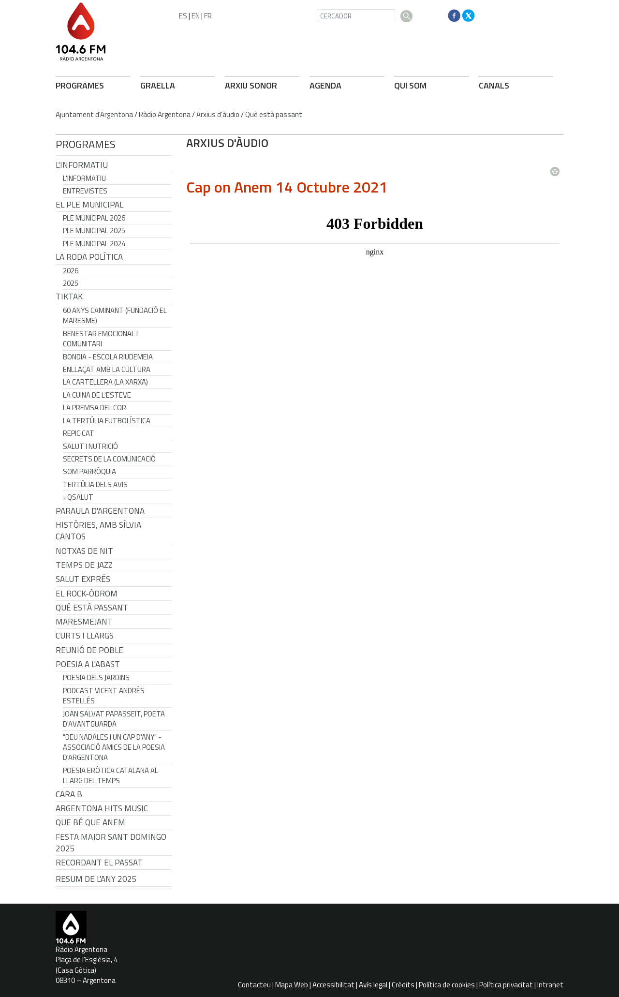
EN (196, 15)
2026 (70, 270)
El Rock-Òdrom (87, 593)
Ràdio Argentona (165, 114)
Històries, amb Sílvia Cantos (98, 531)
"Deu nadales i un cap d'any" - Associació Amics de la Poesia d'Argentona (114, 747)
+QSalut (78, 497)
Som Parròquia (89, 471)
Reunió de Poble (89, 650)
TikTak (69, 296)
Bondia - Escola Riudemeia (108, 356)
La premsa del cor (94, 407)
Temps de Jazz (84, 565)
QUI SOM (410, 85)
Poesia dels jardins (96, 677)
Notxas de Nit (84, 551)
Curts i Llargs (85, 635)
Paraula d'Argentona (100, 511)
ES (183, 15)
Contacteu (254, 984)
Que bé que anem (90, 822)
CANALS (494, 85)
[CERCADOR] (356, 15)
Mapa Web (291, 984)
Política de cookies (447, 984)
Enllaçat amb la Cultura (106, 369)
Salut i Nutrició (90, 446)
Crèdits (403, 984)
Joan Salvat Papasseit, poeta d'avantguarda (114, 718)
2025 (70, 283)
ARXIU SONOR (251, 85)
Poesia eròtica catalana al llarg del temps (110, 775)
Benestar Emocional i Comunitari (100, 338)
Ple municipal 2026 (94, 217)
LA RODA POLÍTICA (89, 257)
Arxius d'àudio (217, 114)
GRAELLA (157, 85)
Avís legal (373, 984)
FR (208, 15)
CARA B (69, 794)
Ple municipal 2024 (94, 243)
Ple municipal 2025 (94, 230)
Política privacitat (506, 984)
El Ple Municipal (89, 204)
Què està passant (273, 114)
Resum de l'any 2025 (96, 879)
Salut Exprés (83, 579)
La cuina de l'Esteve (97, 395)
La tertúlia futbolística (106, 420)
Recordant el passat (99, 862)
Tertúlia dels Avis (95, 484)
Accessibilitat (333, 984)
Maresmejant (84, 621)
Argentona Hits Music (102, 808)
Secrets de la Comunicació (109, 458)
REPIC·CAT (78, 433)
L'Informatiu (82, 165)
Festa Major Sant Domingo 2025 (111, 843)
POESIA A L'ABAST (88, 664)
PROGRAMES (80, 85)
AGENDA (325, 85)
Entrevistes (85, 190)
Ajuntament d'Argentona (94, 114)
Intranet (550, 984)
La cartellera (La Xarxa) (105, 381)
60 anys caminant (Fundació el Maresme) (115, 315)
